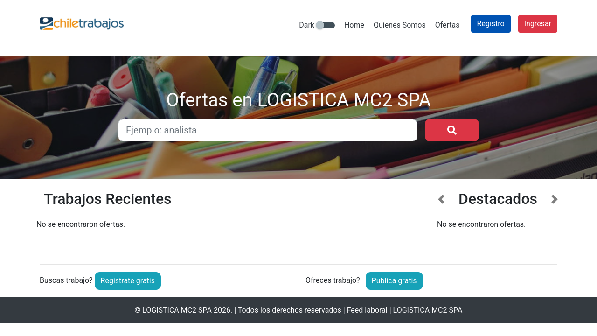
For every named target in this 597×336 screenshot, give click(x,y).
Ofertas (447, 25)
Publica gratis (394, 280)
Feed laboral (367, 310)
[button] (441, 220)
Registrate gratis (128, 280)
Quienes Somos (400, 25)
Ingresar (537, 23)
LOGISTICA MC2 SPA (177, 310)
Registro (491, 23)
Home (354, 25)
